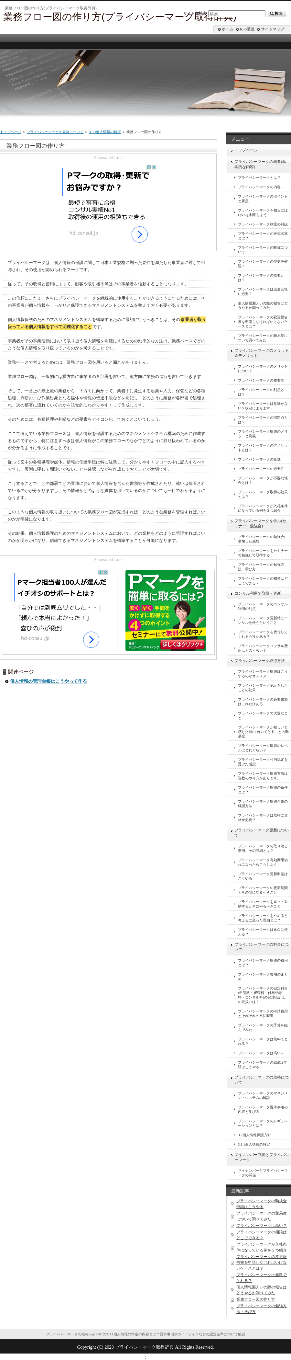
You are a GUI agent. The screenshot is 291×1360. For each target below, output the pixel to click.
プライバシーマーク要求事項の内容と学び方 (263, 1109)
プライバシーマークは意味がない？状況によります (263, 406)
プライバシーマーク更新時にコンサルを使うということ (263, 620)
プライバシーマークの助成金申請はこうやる (263, 1064)
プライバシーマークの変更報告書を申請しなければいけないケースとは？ (263, 321)
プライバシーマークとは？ (259, 177)
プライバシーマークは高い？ (261, 1053)
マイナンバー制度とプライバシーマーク (261, 1157)
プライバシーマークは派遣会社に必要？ (263, 291)
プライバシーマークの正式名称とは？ (263, 236)
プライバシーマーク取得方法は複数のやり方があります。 (263, 775)
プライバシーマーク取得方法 (259, 660)
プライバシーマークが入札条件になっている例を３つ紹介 (263, 508)
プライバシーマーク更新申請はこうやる (263, 876)
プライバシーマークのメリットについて (263, 368)
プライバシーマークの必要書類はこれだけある (263, 701)
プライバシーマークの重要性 (261, 380)
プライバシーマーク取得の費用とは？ (263, 962)
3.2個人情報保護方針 (254, 1135)
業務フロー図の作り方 (255, 1299)
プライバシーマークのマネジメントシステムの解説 (263, 1095)
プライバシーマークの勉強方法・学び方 (261, 567)
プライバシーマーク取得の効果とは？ (263, 494)
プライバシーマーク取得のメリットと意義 (263, 433)
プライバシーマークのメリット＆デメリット (261, 353)
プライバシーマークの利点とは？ (261, 392)
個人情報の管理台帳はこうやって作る (48, 681)
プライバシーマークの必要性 (261, 469)
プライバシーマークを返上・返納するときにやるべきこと (263, 904)
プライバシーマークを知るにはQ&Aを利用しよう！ (263, 212)
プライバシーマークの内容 (259, 187)
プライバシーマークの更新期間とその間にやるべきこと (263, 890)
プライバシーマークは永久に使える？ (263, 932)
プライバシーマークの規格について (55, 132)
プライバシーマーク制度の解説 (263, 224)
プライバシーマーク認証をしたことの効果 (263, 687)
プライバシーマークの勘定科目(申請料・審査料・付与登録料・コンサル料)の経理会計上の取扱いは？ (263, 995)
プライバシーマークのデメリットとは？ (263, 447)
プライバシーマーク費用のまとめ (263, 976)
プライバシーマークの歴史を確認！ (263, 263)
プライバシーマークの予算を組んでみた (263, 1027)
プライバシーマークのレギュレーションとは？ (263, 1123)
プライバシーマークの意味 (259, 459)
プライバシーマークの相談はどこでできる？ (263, 581)
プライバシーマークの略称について (263, 250)
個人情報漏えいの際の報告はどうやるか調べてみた (263, 305)
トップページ (10, 132)
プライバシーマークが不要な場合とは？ (263, 480)
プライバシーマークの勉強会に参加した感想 (263, 539)
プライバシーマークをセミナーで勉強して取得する (263, 553)
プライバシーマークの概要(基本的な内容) (260, 164)
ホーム (227, 29)
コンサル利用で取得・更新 (257, 593)
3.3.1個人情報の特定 (105, 132)
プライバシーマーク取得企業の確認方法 (263, 803)
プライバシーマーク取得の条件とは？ (263, 789)
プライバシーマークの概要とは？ (261, 277)
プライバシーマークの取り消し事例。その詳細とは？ (263, 848)
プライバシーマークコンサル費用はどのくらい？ (263, 648)
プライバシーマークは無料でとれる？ (263, 1041)
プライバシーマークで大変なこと (263, 715)
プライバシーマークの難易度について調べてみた (263, 338)
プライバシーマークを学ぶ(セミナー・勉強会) (260, 523)
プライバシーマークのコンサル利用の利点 (263, 606)
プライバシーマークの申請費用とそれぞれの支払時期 (263, 1013)
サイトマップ (272, 29)
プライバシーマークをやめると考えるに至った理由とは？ (263, 918)
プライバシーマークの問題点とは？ (263, 420)
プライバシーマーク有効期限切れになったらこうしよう (263, 862)
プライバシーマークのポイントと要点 (263, 198)
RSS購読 (247, 29)
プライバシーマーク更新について (261, 833)
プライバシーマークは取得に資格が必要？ (263, 817)
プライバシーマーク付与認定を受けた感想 (263, 762)
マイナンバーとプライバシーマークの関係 (263, 1173)
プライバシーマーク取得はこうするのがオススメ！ (263, 673)
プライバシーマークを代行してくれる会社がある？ (263, 634)
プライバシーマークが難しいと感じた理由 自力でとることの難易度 (263, 731)
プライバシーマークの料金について (261, 947)
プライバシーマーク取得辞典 (144, 1347)
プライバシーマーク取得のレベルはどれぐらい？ (263, 748)
